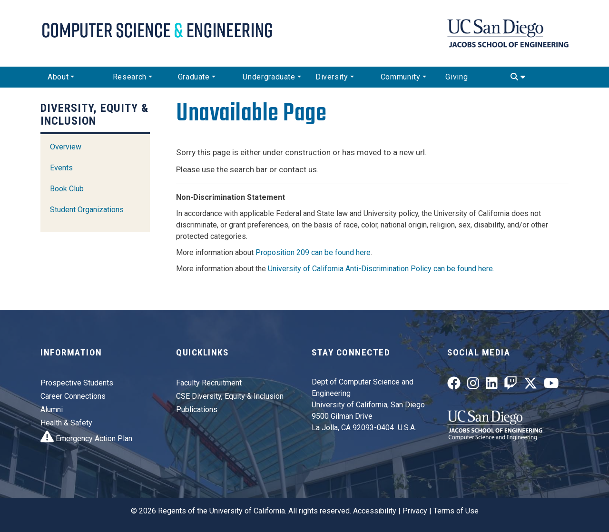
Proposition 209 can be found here (313, 252)
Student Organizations (87, 209)
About (58, 76)
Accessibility (374, 510)
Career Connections (73, 396)
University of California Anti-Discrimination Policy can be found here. (381, 268)
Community (401, 76)
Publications (196, 409)
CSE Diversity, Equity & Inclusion (230, 396)
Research (130, 76)
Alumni (51, 409)
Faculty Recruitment (209, 382)
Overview (65, 146)
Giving (456, 76)
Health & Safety (66, 422)
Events (61, 167)
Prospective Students (76, 382)
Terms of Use (456, 510)
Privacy (415, 510)
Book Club (67, 188)
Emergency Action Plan (86, 438)
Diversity (331, 76)
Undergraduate (269, 76)
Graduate (194, 76)
